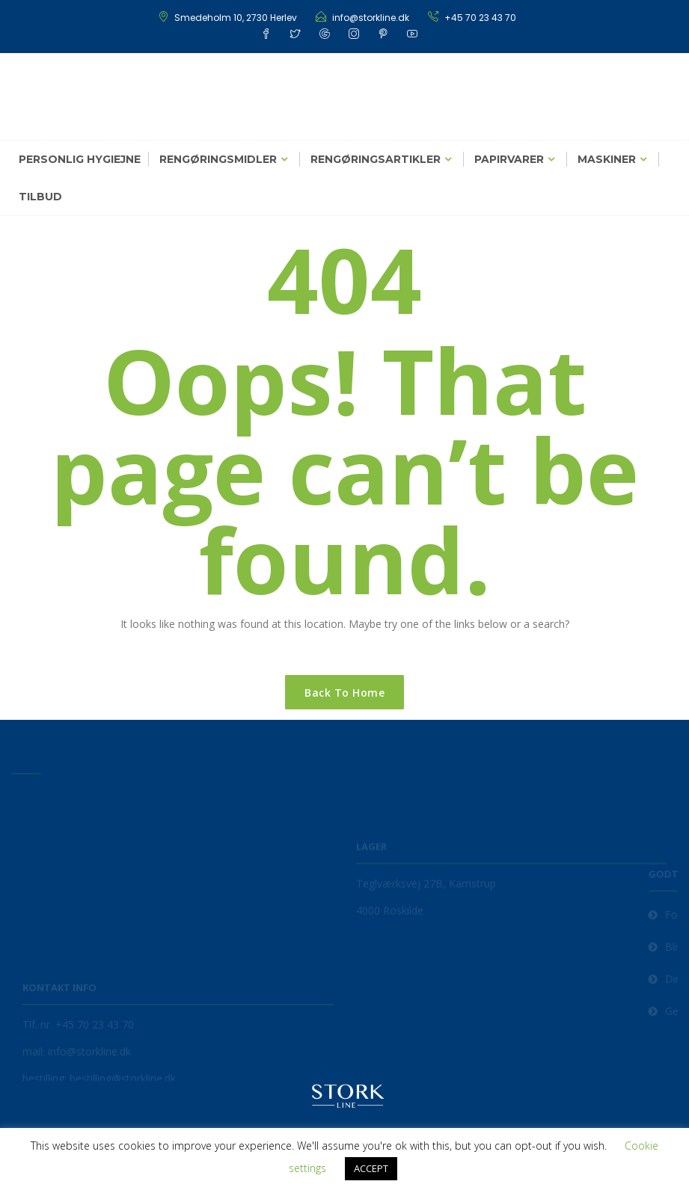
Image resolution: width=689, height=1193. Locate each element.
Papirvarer (509, 159)
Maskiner (607, 159)
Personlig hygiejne (80, 159)
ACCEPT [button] (371, 1168)
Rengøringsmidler (218, 159)
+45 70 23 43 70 (480, 17)
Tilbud (40, 196)
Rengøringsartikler (375, 159)
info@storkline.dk (370, 17)
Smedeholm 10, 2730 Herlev (235, 17)
